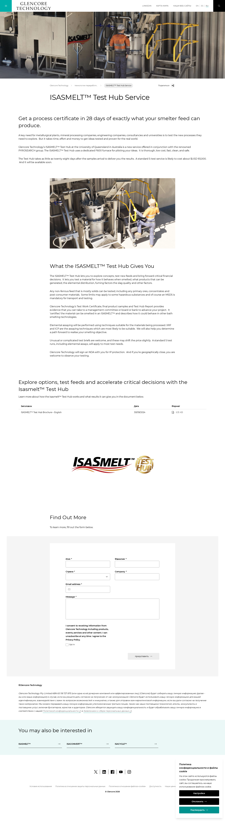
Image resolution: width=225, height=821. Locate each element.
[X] (95, 772)
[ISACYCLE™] (136, 744)
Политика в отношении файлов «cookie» (127, 786)
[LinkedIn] (104, 772)
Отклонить (199, 801)
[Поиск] (219, 6)
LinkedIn (146, 6)
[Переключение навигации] (6, 6)
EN (197, 6)
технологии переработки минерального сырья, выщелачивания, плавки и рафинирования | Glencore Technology (86, 85)
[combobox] (88, 576)
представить (143, 656)
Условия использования (41, 786)
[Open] (62, 711)
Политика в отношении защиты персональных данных (80, 786)
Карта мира (162, 6)
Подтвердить (199, 810)
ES (202, 6)
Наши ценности (172, 786)
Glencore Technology (59, 85)
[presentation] (88, 654)
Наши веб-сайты (182, 6)
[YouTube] (121, 772)
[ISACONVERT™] (88, 744)
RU (207, 6)
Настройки (199, 793)
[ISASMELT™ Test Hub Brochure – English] (188, 412)
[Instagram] (129, 772)
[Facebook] (112, 772)
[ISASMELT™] (40, 744)
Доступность (155, 786)
